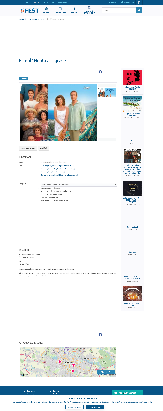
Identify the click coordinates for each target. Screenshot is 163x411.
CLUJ (43, 2)
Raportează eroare (28, 148)
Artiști (55, 394)
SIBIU (54, 2)
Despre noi (31, 391)
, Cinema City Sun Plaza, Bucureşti (56, 169)
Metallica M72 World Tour (132, 304)
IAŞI (48, 2)
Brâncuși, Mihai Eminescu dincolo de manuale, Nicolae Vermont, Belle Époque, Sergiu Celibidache (132, 169)
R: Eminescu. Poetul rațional (132, 88)
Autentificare (127, 2)
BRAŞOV (24, 2)
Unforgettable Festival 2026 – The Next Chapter (132, 200)
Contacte (56, 391)
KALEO (132, 141)
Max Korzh (132, 252)
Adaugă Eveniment (125, 393)
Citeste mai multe (74, 407)
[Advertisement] (81, 39)
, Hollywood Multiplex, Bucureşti (56, 166)
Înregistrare (112, 2)
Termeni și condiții (33, 394)
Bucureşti (22, 19)
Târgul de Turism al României (132, 115)
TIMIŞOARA (62, 2)
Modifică (43, 148)
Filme (42, 19)
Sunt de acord (95, 407)
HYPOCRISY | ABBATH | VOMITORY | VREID (132, 278)
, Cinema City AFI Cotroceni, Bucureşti (58, 175)
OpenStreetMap (102, 375)
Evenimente (33, 19)
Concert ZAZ (132, 227)
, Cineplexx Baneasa (51, 172)
